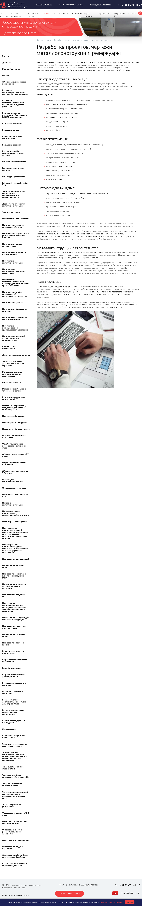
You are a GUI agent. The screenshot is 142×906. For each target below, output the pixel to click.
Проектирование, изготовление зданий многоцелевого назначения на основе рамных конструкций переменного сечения (15, 533)
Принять (130, 902)
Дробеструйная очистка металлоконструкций (13, 205)
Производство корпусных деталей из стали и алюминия (14, 586)
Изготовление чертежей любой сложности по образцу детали (13, 338)
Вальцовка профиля (11, 145)
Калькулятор (76, 13)
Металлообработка (11, 382)
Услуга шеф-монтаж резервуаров (11, 805)
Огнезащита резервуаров (14, 488)
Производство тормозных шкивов (14, 644)
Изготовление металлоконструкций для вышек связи (14, 271)
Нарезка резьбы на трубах (14, 422)
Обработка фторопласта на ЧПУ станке (15, 472)
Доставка (6, 62)
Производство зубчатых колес (13, 566)
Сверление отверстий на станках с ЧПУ (13, 736)
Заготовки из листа (11, 212)
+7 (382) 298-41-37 (131, 4)
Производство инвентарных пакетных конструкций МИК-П (15, 576)
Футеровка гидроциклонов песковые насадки (14, 822)
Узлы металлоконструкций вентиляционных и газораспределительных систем (15, 795)
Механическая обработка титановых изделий (14, 390)
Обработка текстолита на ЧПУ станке (14, 464)
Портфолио (63, 13)
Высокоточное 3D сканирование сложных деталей (13, 153)
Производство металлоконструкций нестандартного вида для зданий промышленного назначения (14, 607)
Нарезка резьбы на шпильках (16, 429)
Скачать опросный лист (69, 893)
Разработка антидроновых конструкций (14, 661)
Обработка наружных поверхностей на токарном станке (14, 446)
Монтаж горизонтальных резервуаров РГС (14, 398)
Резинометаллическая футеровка (12, 692)
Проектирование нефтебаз (14, 522)
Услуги (48, 40)
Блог (53, 13)
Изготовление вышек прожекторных (12, 245)
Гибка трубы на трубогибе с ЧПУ (15, 184)
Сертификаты (104, 13)
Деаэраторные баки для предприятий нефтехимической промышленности (13, 194)
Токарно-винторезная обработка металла (12, 785)
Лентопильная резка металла (16, 355)
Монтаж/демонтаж (11, 69)
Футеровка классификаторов (15, 840)
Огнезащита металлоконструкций (12, 480)
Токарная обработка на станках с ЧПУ (13, 768)
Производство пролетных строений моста (14, 627)
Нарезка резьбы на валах (13, 416)
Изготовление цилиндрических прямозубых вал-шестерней (15, 328)
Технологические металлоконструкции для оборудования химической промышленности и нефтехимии (14, 756)
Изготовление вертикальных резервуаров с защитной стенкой (15, 235)
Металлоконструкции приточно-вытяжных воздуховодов (12, 374)
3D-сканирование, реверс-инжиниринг (14, 83)
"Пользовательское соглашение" (111, 902)
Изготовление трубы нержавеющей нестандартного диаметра (14, 294)
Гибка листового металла (14, 162)
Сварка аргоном (9, 729)
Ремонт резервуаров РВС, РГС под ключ (14, 722)
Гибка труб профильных (13, 176)
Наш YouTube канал (130, 893)
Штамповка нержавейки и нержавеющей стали (14, 864)
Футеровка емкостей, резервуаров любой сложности (12, 832)
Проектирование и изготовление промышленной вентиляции (15, 513)
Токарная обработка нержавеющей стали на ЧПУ (15, 776)
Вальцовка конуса (10, 130)
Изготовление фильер (12, 302)
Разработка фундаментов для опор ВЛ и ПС (14, 675)
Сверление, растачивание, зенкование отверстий (14, 745)
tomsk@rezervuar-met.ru (100, 5)
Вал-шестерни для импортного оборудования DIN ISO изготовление (14, 115)
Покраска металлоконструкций (12, 504)
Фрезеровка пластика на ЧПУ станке (16, 814)
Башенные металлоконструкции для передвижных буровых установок (14, 104)
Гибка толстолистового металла (13, 169)
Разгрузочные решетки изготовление (13, 652)
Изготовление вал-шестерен (15, 219)
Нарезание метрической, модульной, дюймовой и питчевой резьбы (14, 408)
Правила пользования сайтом (15, 895)
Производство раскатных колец (14, 635)
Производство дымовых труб (15, 559)
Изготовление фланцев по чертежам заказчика (14, 318)
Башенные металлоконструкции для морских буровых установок (15, 92)
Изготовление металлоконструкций (12, 262)
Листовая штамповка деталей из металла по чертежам (13, 363)
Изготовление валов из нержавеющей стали (13, 226)
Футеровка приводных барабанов (12, 848)
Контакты (132, 13)
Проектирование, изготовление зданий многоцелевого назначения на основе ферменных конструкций (15, 548)
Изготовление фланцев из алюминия (14, 310)
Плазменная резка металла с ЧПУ (15, 495)
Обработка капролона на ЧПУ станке (14, 436)
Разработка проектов (12, 668)
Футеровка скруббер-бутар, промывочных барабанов (15, 856)
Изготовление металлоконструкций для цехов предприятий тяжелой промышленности (15, 283)
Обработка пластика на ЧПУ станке (15, 455)
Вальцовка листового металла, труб (12, 137)
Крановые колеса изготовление (10, 348)
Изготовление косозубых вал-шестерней (14, 253)
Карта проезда (91, 884)
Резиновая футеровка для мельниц (14, 684)
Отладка (6, 75)
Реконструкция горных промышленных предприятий (13, 712)
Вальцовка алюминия (12, 123)
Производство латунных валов (13, 596)
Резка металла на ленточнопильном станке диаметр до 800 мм (14, 702)
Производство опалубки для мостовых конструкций (15, 618)
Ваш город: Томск (44, 4)
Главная (40, 40)
